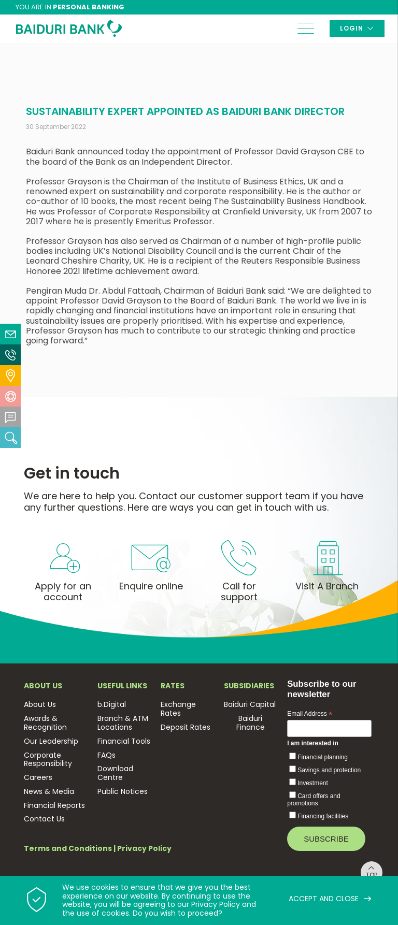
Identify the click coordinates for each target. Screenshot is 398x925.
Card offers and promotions (313, 799)
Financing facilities (322, 816)
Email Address (309, 714)
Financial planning (322, 757)
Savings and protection (329, 770)
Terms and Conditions (68, 848)
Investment (312, 783)
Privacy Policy (144, 848)
